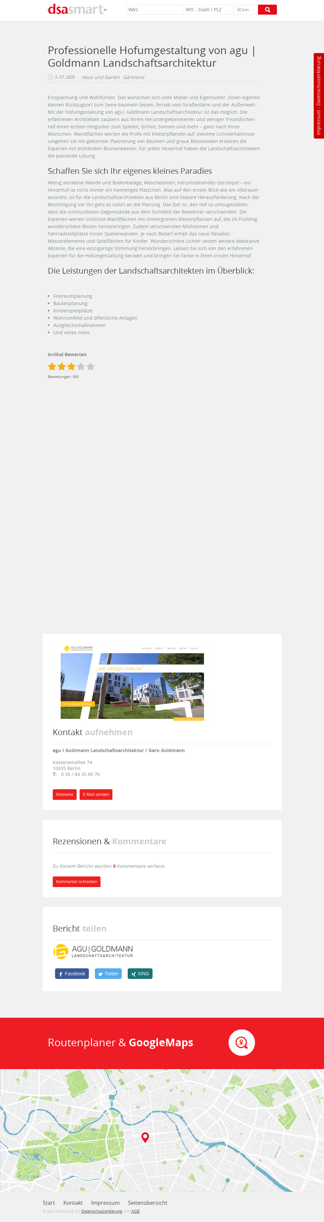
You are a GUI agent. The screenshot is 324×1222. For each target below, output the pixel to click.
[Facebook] (72, 973)
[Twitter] (108, 973)
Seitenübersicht (147, 1202)
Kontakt (73, 1202)
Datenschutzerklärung (318, 81)
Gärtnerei (133, 77)
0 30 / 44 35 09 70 (80, 774)
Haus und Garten (101, 77)
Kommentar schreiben (76, 881)
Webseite (64, 794)
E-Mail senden (96, 794)
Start (49, 1202)
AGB (135, 1211)
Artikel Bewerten (67, 354)
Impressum (318, 122)
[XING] (140, 973)
